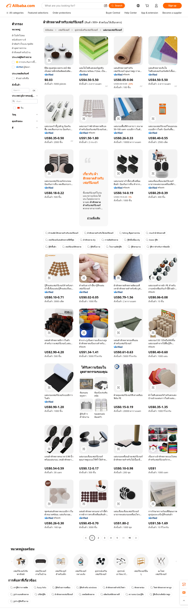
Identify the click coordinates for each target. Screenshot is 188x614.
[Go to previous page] (86, 538)
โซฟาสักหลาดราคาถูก (161, 587)
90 (130, 538)
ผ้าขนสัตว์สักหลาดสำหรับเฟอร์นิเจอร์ (61, 233)
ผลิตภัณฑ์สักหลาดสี (110, 594)
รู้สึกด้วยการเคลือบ (61, 587)
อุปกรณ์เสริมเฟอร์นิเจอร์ (86, 29)
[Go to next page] (136, 538)
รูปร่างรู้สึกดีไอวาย (19, 601)
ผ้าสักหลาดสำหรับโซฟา (114, 587)
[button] (105, 5)
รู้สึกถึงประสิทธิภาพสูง (160, 594)
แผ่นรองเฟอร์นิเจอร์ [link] (112, 29)
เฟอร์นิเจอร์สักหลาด (71, 246)
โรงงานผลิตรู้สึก (114, 246)
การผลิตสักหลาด (110, 240)
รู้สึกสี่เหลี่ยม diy (132, 240)
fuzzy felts (40, 587)
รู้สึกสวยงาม (134, 246)
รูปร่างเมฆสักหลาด (19, 594)
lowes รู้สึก (152, 240)
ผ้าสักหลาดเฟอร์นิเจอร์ (62, 594)
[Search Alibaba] (73, 5)
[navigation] (23, 280)
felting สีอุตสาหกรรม (129, 233)
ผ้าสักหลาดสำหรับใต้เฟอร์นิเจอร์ (98, 233)
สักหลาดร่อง (137, 587)
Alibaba (49, 29)
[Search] (117, 5)
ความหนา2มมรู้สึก (134, 594)
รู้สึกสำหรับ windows (86, 587)
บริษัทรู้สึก (40, 594)
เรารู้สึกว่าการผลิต (19, 587)
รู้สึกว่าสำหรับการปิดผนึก (158, 246)
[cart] (147, 6)
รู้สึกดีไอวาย (93, 246)
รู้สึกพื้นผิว (50, 246)
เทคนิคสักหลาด (86, 594)
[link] (184, 584)
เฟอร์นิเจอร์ (63, 29)
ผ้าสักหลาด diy (88, 240)
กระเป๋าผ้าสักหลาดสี (155, 233)
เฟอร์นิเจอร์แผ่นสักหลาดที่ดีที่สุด (59, 240)
